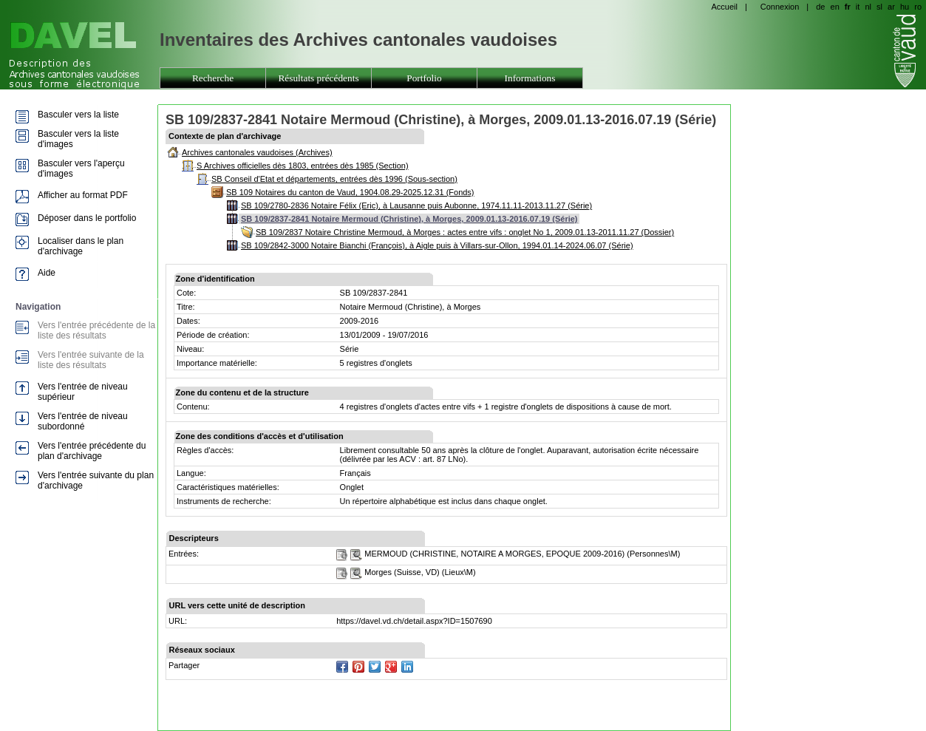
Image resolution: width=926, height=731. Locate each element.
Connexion (780, 6)
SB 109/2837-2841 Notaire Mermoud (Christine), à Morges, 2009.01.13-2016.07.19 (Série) (409, 218)
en (835, 6)
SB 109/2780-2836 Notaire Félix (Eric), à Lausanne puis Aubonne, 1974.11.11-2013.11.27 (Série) (416, 205)
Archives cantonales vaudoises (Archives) (257, 152)
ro (918, 6)
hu (904, 6)
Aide (46, 273)
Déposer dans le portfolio (87, 218)
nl (868, 6)
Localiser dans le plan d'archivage (80, 246)
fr (848, 6)
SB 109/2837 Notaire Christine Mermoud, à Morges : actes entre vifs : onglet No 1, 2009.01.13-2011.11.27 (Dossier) (465, 232)
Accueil (724, 6)
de (820, 6)
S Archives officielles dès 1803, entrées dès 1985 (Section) (303, 165)
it (858, 6)
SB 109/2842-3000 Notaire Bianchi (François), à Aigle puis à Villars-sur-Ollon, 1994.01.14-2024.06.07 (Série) (437, 245)
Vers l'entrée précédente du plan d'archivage (92, 451)
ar (891, 6)
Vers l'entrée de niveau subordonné (83, 421)
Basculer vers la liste (78, 114)
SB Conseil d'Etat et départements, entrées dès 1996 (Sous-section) (334, 178)
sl (879, 6)
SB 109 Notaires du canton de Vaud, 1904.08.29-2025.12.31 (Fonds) (350, 192)
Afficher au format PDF (83, 195)
